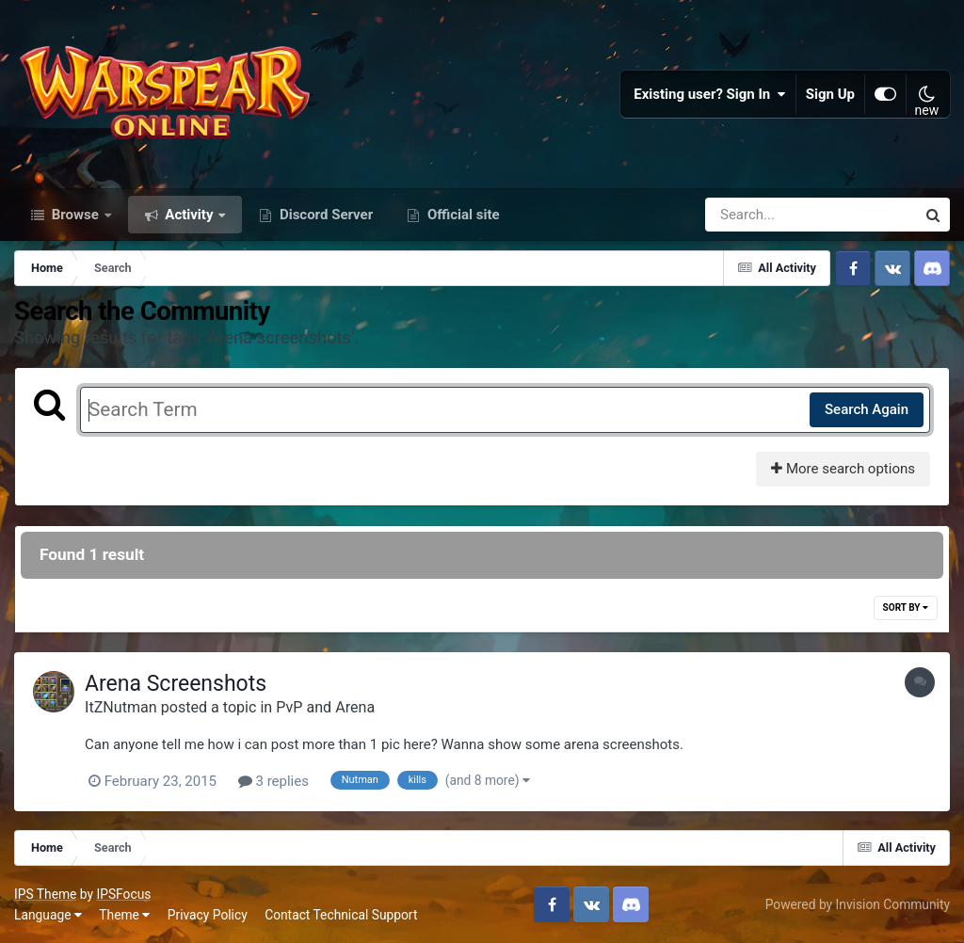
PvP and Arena (325, 707)
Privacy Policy (208, 914)
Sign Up (830, 94)
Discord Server (324, 214)
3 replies (273, 781)
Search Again (866, 409)
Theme (124, 914)
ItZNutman (121, 707)
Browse (75, 214)
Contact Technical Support (341, 914)
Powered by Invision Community (857, 904)
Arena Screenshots (175, 683)
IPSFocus (123, 894)
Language (48, 914)
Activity (189, 214)
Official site (461, 214)
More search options (843, 468)
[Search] (757, 215)
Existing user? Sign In (710, 94)
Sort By (905, 607)
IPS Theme (45, 894)
